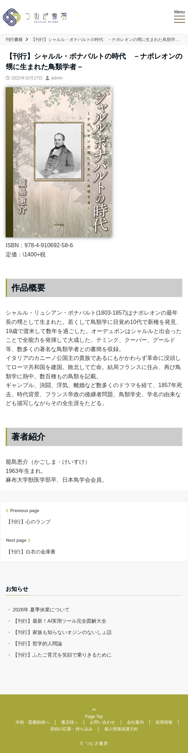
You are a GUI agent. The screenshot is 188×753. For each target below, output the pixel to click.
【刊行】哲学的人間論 (37, 643)
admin (57, 78)
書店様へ (69, 722)
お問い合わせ (102, 722)
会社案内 (135, 722)
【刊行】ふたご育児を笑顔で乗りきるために (62, 655)
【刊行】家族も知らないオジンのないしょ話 (62, 632)
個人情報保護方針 (121, 729)
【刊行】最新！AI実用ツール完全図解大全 (59, 621)
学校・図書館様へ (32, 722)
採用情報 (163, 722)
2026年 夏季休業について (41, 609)
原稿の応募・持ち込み (71, 729)
